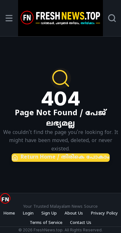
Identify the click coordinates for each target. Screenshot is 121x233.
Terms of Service (46, 223)
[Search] (112, 18)
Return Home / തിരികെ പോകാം (61, 157)
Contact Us (80, 223)
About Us (74, 213)
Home (9, 213)
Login (28, 213)
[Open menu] (9, 18)
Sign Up (49, 213)
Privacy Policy (104, 213)
